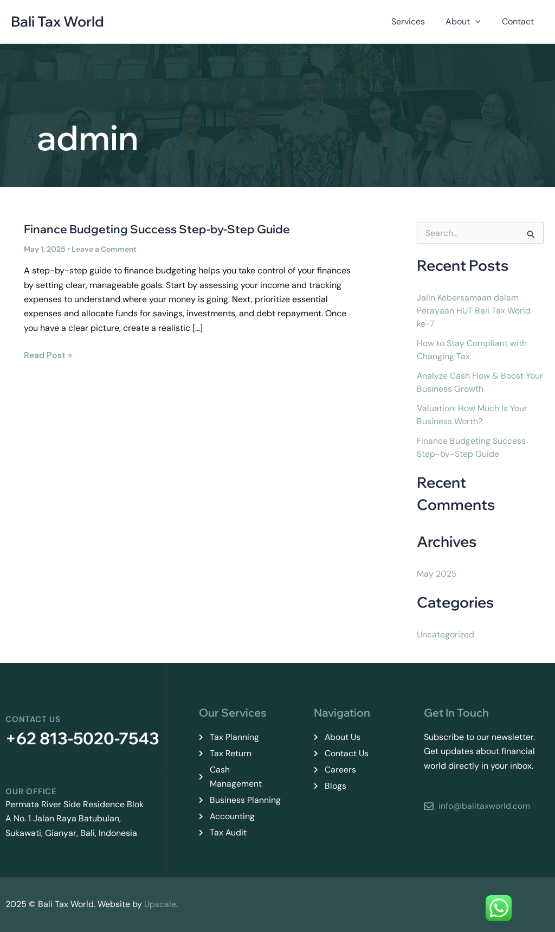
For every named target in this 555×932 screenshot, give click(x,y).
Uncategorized (446, 634)
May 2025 (437, 573)
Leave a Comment (104, 249)
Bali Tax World (57, 21)
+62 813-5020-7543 (82, 738)
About (468, 21)
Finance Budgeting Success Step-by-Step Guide (157, 229)
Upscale (160, 904)
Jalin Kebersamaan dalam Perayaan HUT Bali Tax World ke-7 (474, 310)
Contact (519, 21)
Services (417, 21)
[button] (480, 21)
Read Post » (48, 354)
